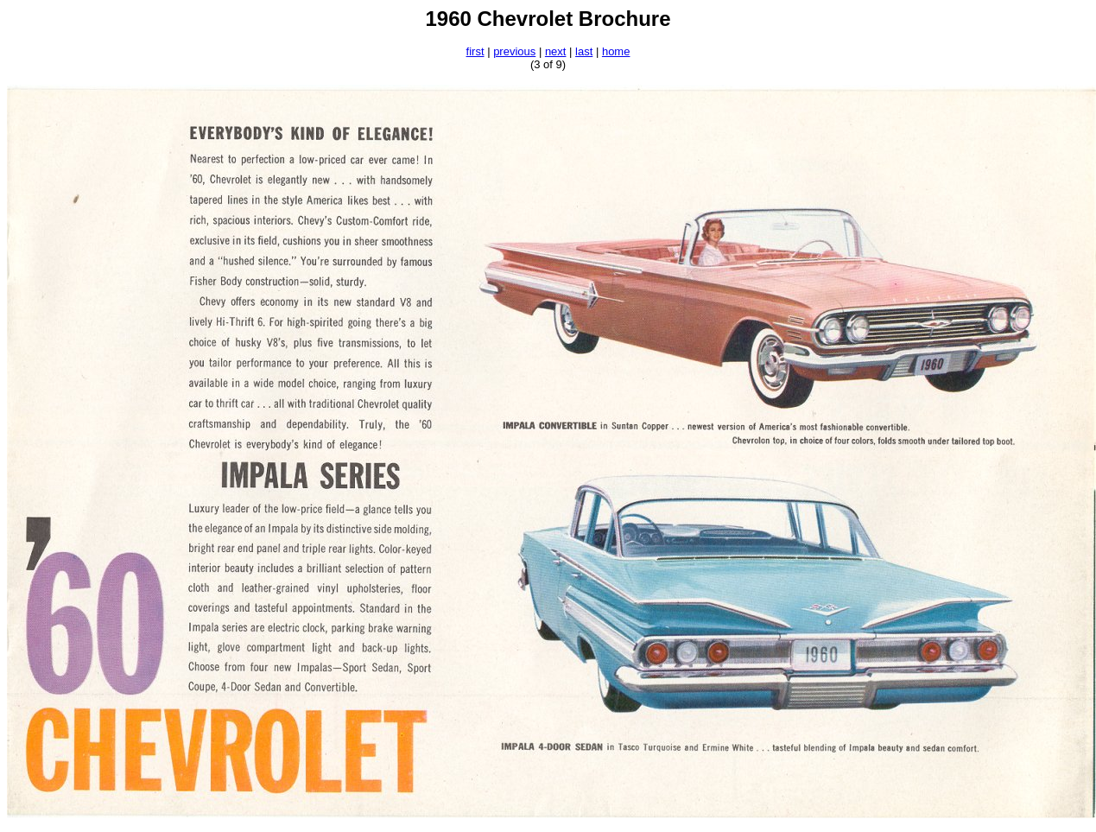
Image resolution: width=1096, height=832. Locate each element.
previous (514, 51)
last (583, 51)
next (556, 51)
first (475, 51)
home (616, 51)
